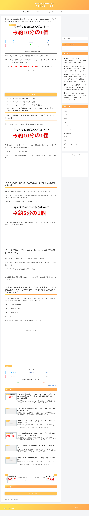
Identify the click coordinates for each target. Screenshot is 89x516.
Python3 (66, 118)
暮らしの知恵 (8, 363)
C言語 (65, 111)
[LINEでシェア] (44, 41)
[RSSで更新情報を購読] (44, 375)
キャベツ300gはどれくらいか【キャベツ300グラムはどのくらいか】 (26, 102)
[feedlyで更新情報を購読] (17, 375)
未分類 (65, 137)
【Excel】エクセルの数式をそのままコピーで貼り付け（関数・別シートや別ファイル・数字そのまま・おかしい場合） (75, 69)
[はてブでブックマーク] (26, 41)
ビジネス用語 (67, 129)
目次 (29, 90)
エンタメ (66, 122)
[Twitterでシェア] (9, 41)
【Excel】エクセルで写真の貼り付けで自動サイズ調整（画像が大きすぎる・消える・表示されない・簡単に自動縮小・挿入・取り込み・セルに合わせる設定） (75, 78)
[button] (52, 41)
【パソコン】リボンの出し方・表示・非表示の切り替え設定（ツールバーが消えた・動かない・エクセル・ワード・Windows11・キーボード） (75, 96)
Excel (65, 115)
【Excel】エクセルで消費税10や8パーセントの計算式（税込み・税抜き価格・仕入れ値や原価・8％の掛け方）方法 (75, 87)
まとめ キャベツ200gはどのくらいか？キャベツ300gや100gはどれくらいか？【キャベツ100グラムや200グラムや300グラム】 (31, 106)
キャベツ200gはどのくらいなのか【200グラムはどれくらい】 (24, 98)
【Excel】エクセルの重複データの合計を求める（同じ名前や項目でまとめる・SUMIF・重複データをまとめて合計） (75, 60)
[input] (75, 38)
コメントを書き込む (31, 499)
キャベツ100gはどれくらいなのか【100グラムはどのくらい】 (24, 95)
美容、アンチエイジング (70, 144)
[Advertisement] (31, 77)
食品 (65, 148)
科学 (65, 140)
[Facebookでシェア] (18, 41)
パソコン (66, 126)
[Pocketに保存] (35, 41)
